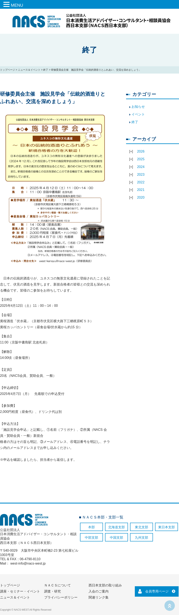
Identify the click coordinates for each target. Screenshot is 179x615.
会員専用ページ (157, 591)
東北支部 (141, 527)
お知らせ (138, 106)
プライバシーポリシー (61, 597)
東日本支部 (166, 527)
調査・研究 (52, 591)
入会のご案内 (99, 591)
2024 (141, 167)
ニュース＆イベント (29, 69)
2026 (141, 151)
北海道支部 (116, 527)
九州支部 (141, 537)
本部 (91, 527)
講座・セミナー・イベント (20, 591)
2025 (141, 159)
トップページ (7, 69)
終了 (45, 69)
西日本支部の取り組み (105, 585)
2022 (141, 182)
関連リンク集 (99, 597)
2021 (141, 190)
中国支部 (116, 537)
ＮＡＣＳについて (57, 585)
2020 (141, 197)
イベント (138, 114)
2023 (141, 174)
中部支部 (91, 537)
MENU (17, 5)
